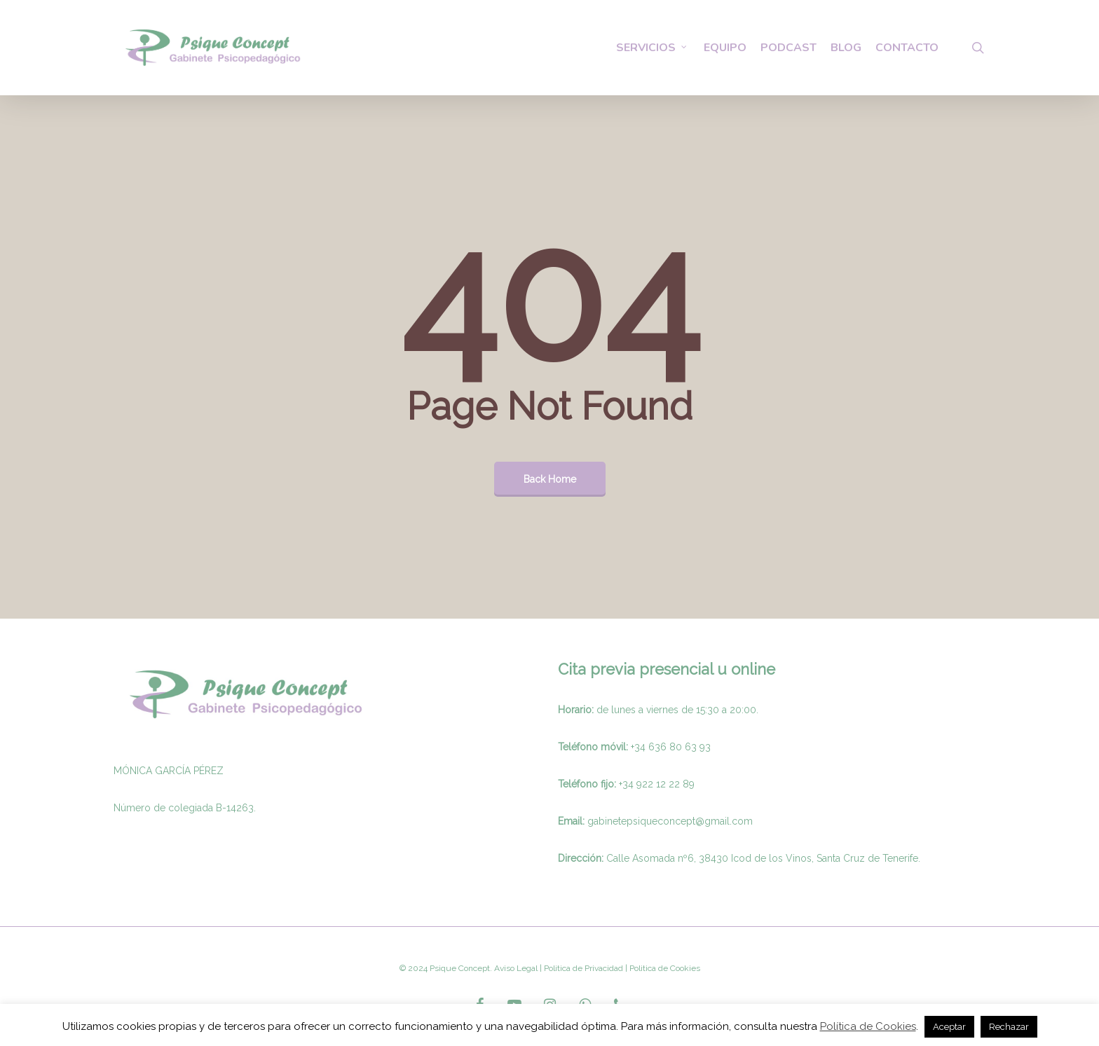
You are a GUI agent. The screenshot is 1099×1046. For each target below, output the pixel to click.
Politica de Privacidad (582, 968)
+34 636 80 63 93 (671, 746)
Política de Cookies (868, 1026)
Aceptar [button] (949, 1026)
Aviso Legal (516, 968)
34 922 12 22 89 (658, 784)
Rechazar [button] (1009, 1026)
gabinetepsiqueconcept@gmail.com (670, 821)
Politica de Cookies (663, 968)
